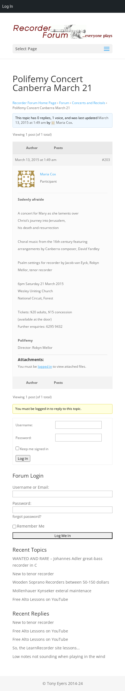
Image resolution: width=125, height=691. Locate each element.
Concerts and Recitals (88, 102)
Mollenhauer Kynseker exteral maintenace (51, 590)
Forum (64, 102)
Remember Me (28, 526)
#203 (106, 159)
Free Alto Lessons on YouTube (40, 599)
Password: (23, 437)
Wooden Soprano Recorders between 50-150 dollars (60, 582)
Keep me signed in (34, 449)
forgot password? (26, 516)
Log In (23, 458)
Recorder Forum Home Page (34, 102)
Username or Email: (30, 487)
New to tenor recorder (33, 573)
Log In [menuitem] (7, 6)
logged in (45, 366)
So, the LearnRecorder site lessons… (46, 647)
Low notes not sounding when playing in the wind (58, 656)
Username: (24, 425)
